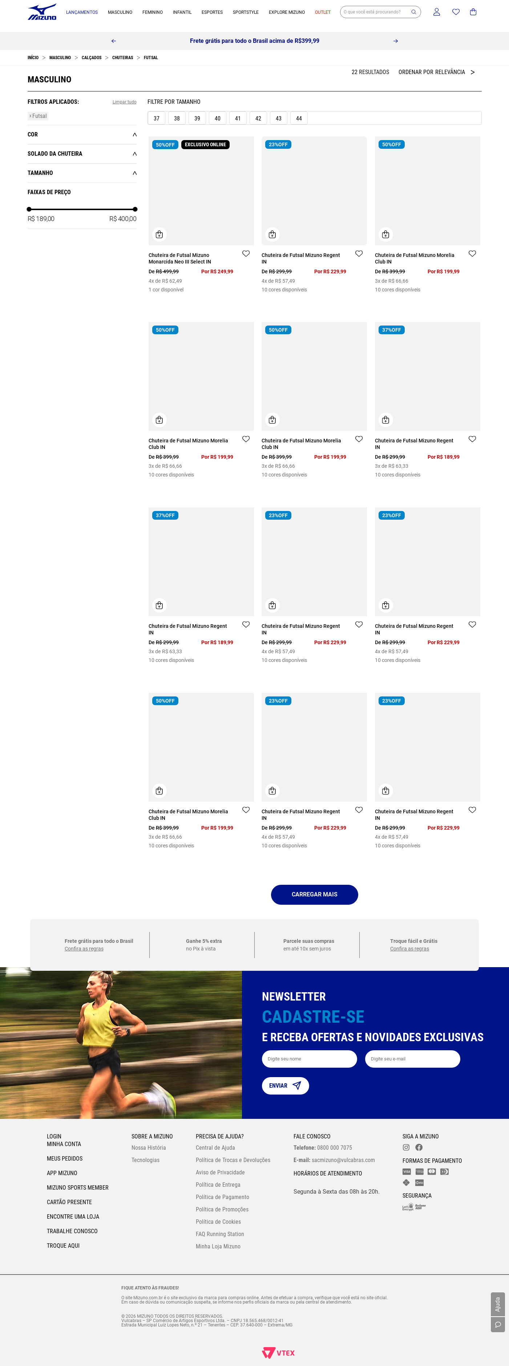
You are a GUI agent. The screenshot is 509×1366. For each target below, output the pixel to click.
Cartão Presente (69, 1194)
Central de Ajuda (215, 1140)
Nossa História (149, 1140)
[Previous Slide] (113, 33)
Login (54, 1129)
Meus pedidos (64, 1151)
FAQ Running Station (220, 1226)
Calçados (91, 50)
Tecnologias (145, 1152)
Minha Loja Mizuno (218, 1239)
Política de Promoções (222, 1202)
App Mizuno (62, 1165)
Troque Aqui (63, 1238)
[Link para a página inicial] (33, 50)
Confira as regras (84, 941)
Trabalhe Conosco (72, 1223)
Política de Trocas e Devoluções (233, 1152)
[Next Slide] (395, 33)
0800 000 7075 (323, 1140)
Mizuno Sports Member (78, 1180)
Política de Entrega (218, 1177)
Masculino (60, 50)
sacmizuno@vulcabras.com (334, 1152)
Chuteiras (122, 50)
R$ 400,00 (122, 211)
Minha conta (64, 1136)
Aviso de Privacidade (220, 1165)
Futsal (151, 50)
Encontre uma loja (73, 1209)
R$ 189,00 (41, 211)
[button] (414, 12)
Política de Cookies (218, 1214)
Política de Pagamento (222, 1189)
